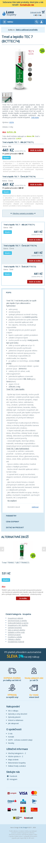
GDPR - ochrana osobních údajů (20, 740)
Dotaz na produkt (15, 527)
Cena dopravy (12, 521)
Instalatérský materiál (16, 642)
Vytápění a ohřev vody (16, 632)
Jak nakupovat (13, 723)
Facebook (12, 776)
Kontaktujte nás (27, 5)
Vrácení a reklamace (15, 720)
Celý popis (35, 117)
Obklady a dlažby (14, 639)
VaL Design (23, 827)
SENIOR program (14, 635)
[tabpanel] (23, 571)
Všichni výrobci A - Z (15, 756)
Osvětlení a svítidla (15, 637)
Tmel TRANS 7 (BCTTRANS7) (15, 562)
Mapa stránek (13, 759)
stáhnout (35, 507)
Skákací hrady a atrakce (17, 766)
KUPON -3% (11, 132)
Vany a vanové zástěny (16, 630)
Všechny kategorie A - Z (17, 753)
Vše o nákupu (13, 711)
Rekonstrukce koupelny (17, 763)
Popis (8, 292)
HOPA (11, 122)
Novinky (11, 743)
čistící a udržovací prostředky (27, 30)
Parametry (11, 516)
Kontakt (11, 737)
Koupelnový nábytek (15, 618)
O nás (10, 733)
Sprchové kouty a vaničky (17, 620)
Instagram (12, 779)
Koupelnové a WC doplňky (18, 625)
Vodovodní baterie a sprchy (18, 623)
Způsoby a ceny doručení (17, 714)
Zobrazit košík (35, 12)
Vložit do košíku (36, 150)
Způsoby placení (14, 717)
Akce (4, 132)
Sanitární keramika (15, 627)
